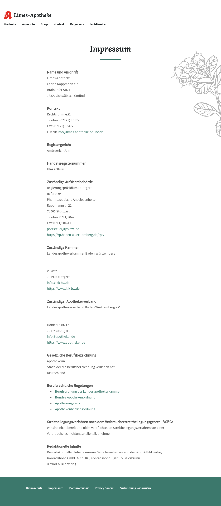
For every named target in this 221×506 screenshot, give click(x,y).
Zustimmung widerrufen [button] (135, 488)
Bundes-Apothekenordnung (75, 397)
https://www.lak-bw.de (63, 288)
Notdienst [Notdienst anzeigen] (98, 24)
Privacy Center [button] (104, 488)
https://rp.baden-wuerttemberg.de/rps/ (75, 235)
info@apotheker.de (61, 336)
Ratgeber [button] (77, 24)
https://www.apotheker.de (66, 342)
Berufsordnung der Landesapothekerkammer (88, 391)
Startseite (9, 24)
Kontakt (59, 24)
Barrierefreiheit (79, 488)
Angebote (28, 24)
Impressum (55, 488)
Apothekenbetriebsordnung (75, 409)
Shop (44, 24)
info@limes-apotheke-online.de (80, 132)
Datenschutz (34, 488)
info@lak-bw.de (58, 283)
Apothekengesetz (67, 403)
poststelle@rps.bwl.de (63, 229)
